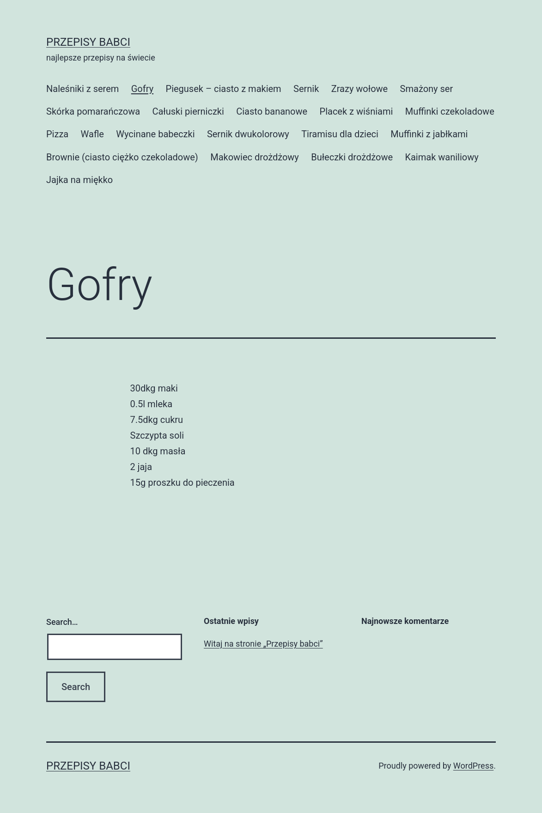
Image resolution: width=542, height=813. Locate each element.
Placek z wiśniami (356, 111)
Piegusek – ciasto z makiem (223, 88)
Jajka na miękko (79, 179)
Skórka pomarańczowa (93, 111)
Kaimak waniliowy (441, 157)
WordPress (473, 765)
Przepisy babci (88, 42)
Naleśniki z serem (82, 88)
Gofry (142, 88)
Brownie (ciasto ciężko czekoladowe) (122, 157)
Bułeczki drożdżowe (352, 157)
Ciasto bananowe (271, 111)
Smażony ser (426, 88)
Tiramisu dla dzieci (339, 134)
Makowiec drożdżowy (254, 157)
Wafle (92, 134)
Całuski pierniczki (188, 111)
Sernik (306, 88)
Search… (62, 622)
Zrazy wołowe (359, 88)
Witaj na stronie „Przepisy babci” (263, 643)
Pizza (57, 134)
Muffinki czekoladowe (449, 111)
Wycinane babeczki (155, 134)
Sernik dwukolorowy (248, 134)
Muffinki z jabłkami (429, 134)
